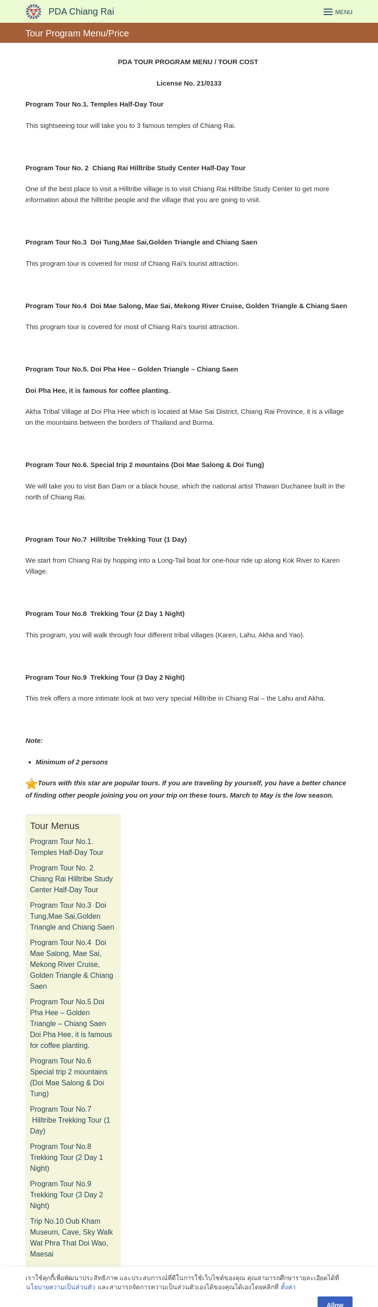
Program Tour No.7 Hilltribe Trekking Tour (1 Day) (70, 1120)
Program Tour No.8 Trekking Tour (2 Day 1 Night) (66, 1157)
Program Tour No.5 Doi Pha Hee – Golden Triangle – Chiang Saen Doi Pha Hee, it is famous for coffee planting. (71, 1023)
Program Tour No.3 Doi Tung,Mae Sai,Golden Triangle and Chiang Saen (72, 916)
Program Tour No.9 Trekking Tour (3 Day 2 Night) (66, 1195)
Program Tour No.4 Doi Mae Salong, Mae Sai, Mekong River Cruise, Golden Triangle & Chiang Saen (71, 964)
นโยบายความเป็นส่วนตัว (60, 1301)
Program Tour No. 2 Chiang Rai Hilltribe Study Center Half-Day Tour (71, 879)
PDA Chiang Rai (81, 11)
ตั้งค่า (288, 1301)
